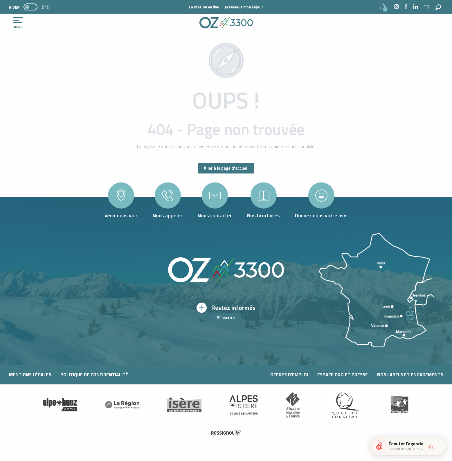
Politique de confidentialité (94, 374)
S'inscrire (226, 317)
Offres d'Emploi (289, 374)
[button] (426, 7)
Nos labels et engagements (410, 374)
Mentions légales (30, 374)
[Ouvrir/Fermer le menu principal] (18, 22)
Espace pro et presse (342, 374)
